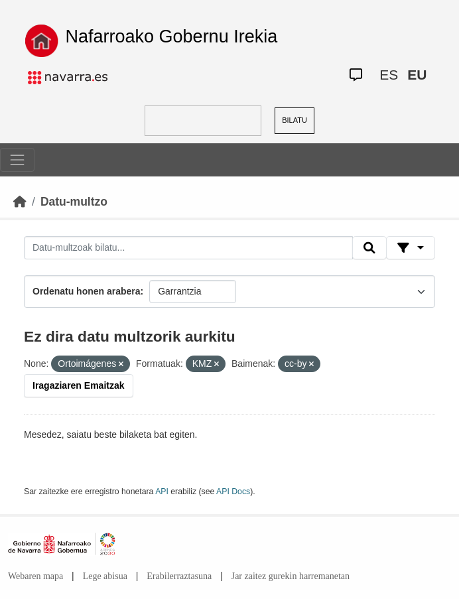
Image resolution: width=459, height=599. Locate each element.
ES (388, 74)
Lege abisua (105, 576)
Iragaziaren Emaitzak (79, 385)
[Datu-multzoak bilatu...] (188, 248)
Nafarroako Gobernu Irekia (172, 36)
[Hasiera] (20, 201)
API (161, 491)
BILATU (294, 120)
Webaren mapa (35, 576)
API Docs (233, 491)
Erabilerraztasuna (179, 576)
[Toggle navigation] (17, 160)
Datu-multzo (73, 201)
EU (416, 74)
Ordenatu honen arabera (87, 291)
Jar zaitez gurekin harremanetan (290, 576)
